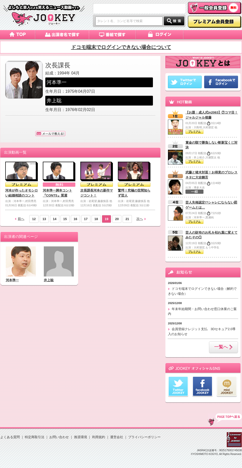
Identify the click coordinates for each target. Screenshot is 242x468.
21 (127, 219)
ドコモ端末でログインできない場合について (121, 47)
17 (86, 219)
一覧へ (223, 347)
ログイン (160, 34)
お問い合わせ (59, 437)
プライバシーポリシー (144, 437)
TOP (225, 419)
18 (96, 219)
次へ (139, 219)
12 (34, 219)
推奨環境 (80, 437)
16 (75, 219)
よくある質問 (10, 437)
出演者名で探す (62, 34)
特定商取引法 (34, 437)
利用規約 (98, 437)
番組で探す (112, 34)
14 (54, 219)
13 (44, 219)
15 (65, 219)
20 (117, 219)
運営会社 (116, 437)
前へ (21, 219)
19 (106, 219)
